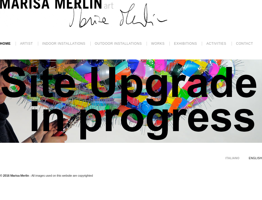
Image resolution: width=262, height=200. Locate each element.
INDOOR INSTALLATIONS (64, 44)
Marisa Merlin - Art (83, 14)
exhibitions (185, 44)
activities (216, 44)
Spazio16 (258, 187)
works (157, 44)
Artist (26, 44)
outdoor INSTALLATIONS (118, 44)
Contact (244, 44)
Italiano (232, 158)
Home (5, 44)
